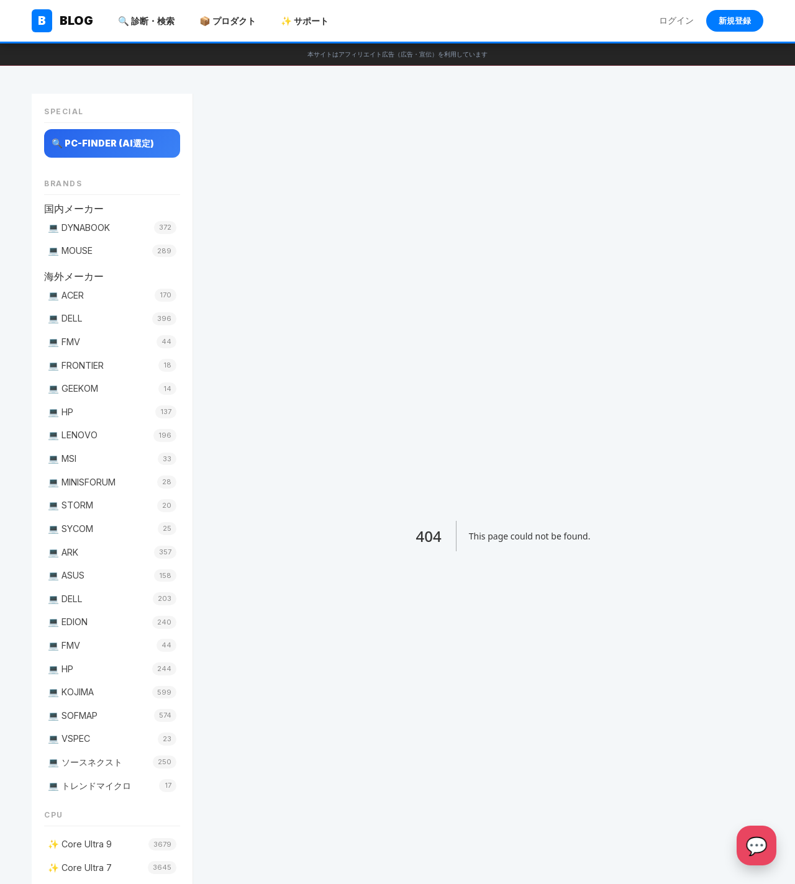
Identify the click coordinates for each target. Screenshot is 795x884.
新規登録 (735, 20)
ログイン (676, 20)
